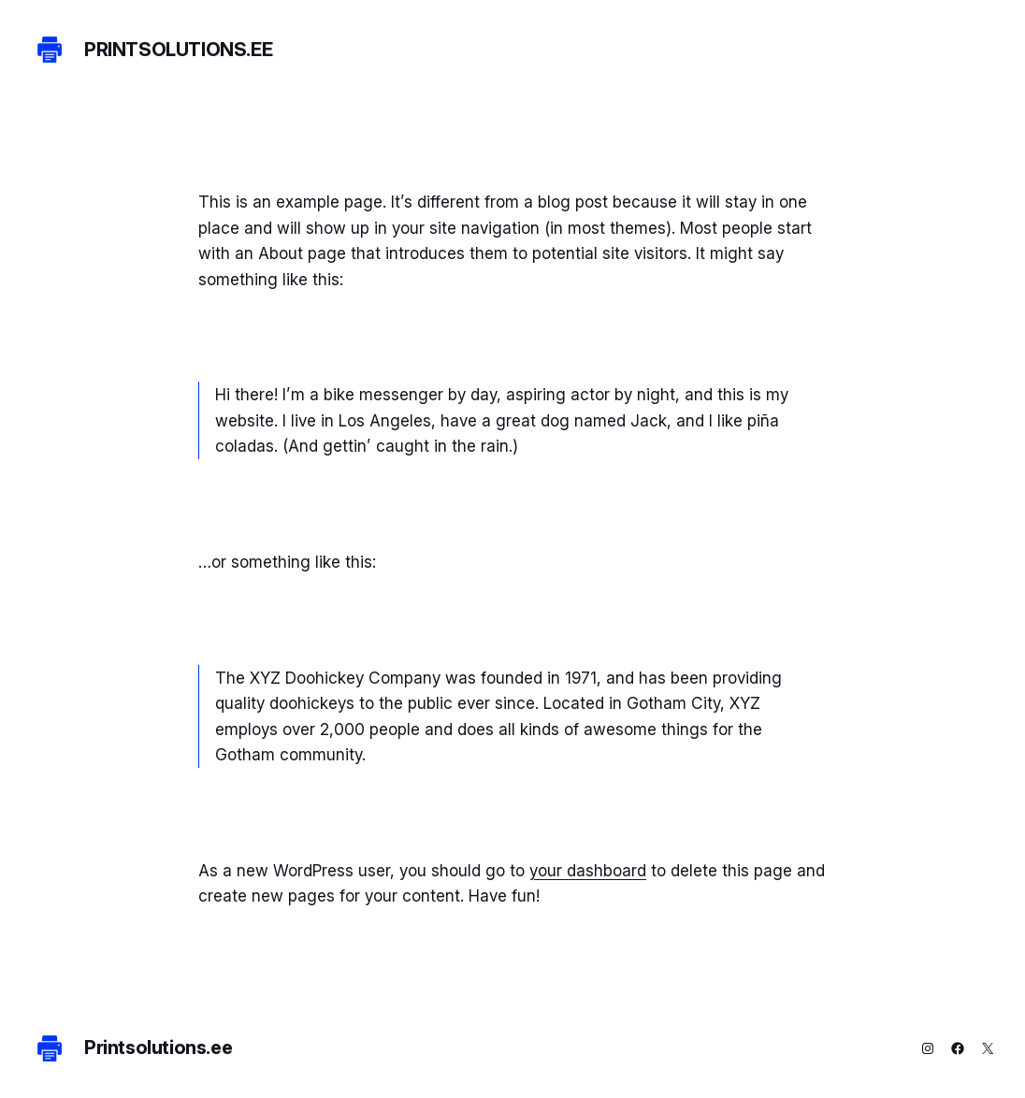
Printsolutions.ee (178, 49)
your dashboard (587, 870)
